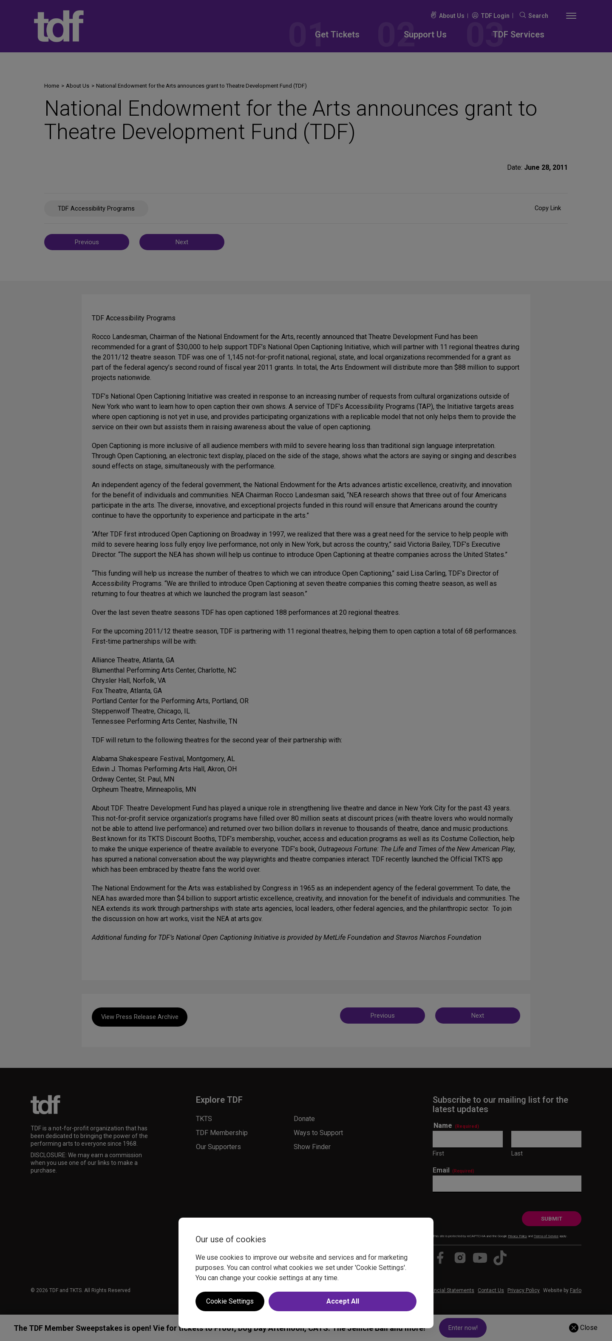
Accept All (342, 1301)
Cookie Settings (230, 1301)
